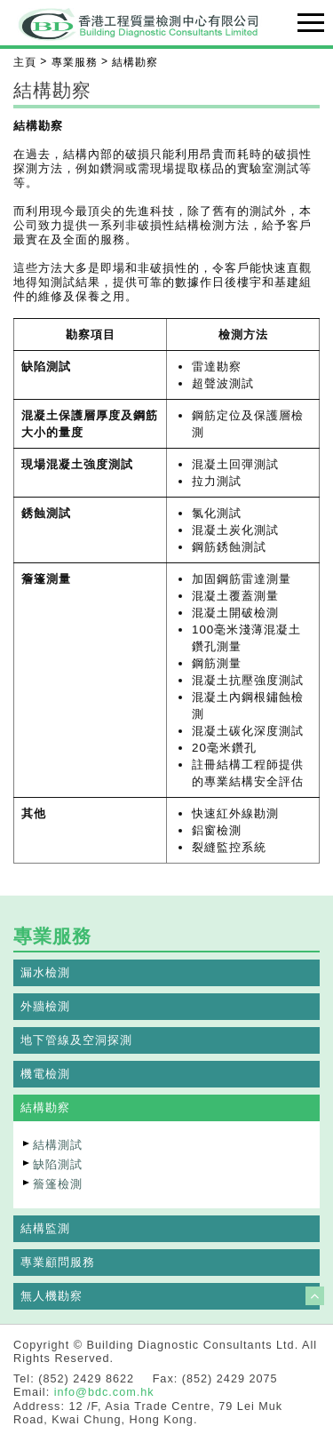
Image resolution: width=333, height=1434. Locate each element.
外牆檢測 (45, 1006)
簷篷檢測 (58, 1184)
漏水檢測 (45, 972)
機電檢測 (45, 1073)
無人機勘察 (51, 1296)
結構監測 (45, 1228)
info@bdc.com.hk (104, 1392)
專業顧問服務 (57, 1262)
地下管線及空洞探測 (76, 1040)
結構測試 (58, 1144)
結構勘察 (45, 1107)
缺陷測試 (58, 1164)
